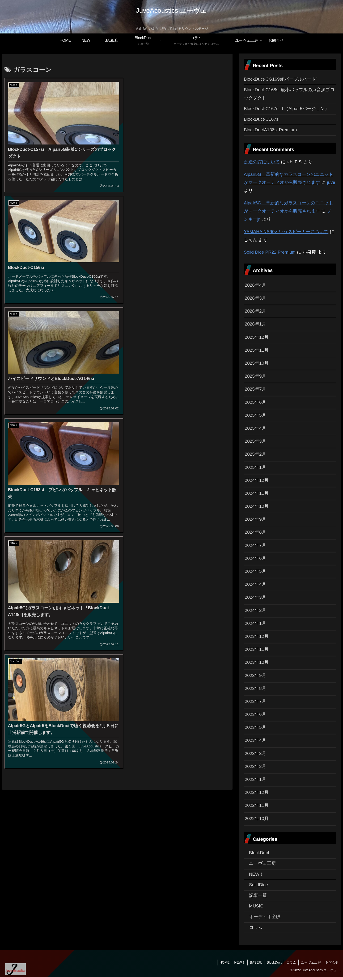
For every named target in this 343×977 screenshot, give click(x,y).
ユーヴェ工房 (310, 962)
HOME (223, 962)
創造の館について (262, 161)
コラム (291, 962)
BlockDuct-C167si (261, 119)
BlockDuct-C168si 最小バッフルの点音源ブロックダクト (289, 93)
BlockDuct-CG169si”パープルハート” (280, 79)
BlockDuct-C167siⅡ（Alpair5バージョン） (286, 108)
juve (331, 182)
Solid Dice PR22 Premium (270, 252)
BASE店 (255, 962)
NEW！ (238, 962)
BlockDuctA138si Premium (270, 129)
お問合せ (332, 962)
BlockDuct (273, 962)
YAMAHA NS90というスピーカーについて (286, 231)
